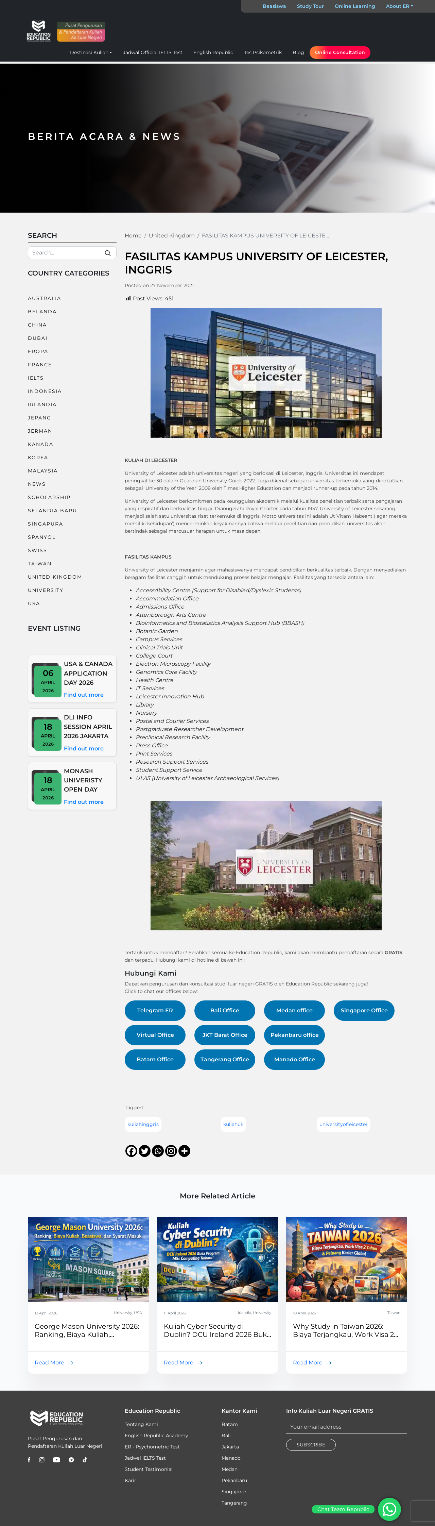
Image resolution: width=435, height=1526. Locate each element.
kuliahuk (233, 1124)
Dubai (38, 338)
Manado (231, 1458)
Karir (130, 1480)
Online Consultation (340, 52)
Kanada (40, 444)
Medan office (294, 1010)
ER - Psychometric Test (152, 1447)
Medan (230, 1469)
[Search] (72, 252)
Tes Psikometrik (263, 52)
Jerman (40, 431)
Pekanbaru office (295, 1035)
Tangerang (234, 1503)
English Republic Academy (156, 1435)
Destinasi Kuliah (89, 52)
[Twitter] (145, 1151)
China (37, 325)
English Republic (213, 52)
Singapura (45, 524)
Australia (44, 298)
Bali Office (224, 1010)
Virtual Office (155, 1035)
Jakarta (230, 1447)
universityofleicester (343, 1124)
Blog (298, 52)
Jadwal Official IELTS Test (152, 52)
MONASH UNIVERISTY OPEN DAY (83, 780)
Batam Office (155, 1059)
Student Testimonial (149, 1469)
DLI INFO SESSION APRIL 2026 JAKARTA (88, 727)
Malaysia (43, 471)
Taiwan (40, 564)
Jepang (39, 418)
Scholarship (49, 497)
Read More (49, 1362)
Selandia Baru (52, 511)
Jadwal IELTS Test (145, 1458)
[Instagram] (171, 1151)
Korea (38, 457)
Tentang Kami (141, 1424)
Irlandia (42, 404)
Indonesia (45, 391)
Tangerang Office (225, 1059)
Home (133, 235)
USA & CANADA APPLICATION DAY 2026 (88, 673)
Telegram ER (155, 1010)
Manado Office (294, 1059)
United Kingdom (55, 577)
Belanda (42, 312)
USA (34, 603)
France (40, 365)
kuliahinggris (143, 1124)
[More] (184, 1151)
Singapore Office (364, 1010)
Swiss (37, 550)
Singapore (234, 1492)
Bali (226, 1435)
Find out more (84, 695)
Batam (230, 1424)
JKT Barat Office (225, 1035)
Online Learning (355, 6)
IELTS (36, 378)
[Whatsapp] (158, 1151)
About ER (397, 6)
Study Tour (310, 6)
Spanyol (42, 537)
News (37, 484)
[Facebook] (131, 1151)
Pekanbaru (234, 1480)
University (46, 590)
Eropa (38, 351)
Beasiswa (274, 6)
